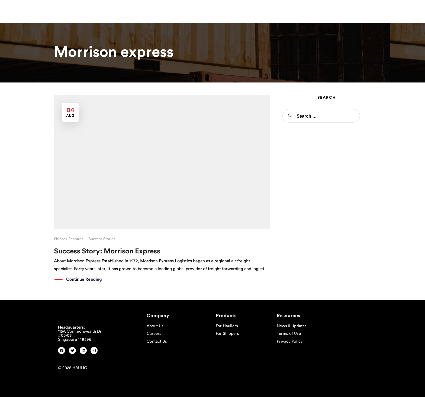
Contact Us (157, 341)
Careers (154, 334)
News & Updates (292, 326)
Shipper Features (68, 239)
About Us (155, 326)
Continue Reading (84, 279)
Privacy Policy (290, 341)
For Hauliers (227, 326)
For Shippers (227, 334)
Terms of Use (289, 334)
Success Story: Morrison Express (107, 251)
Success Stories (102, 239)
